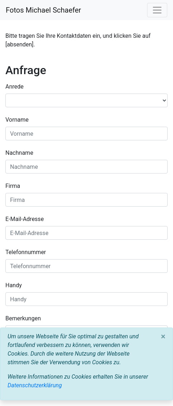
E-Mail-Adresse (24, 219)
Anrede (14, 86)
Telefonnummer (25, 252)
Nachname (19, 152)
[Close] (163, 336)
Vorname (16, 119)
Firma (12, 185)
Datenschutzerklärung (35, 385)
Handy (13, 285)
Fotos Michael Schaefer (43, 10)
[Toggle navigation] (157, 10)
